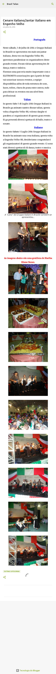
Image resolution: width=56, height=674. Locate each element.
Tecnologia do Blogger (28, 670)
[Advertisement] (28, 633)
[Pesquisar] (52, 4)
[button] (4, 32)
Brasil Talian (12, 4)
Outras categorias (12, 571)
